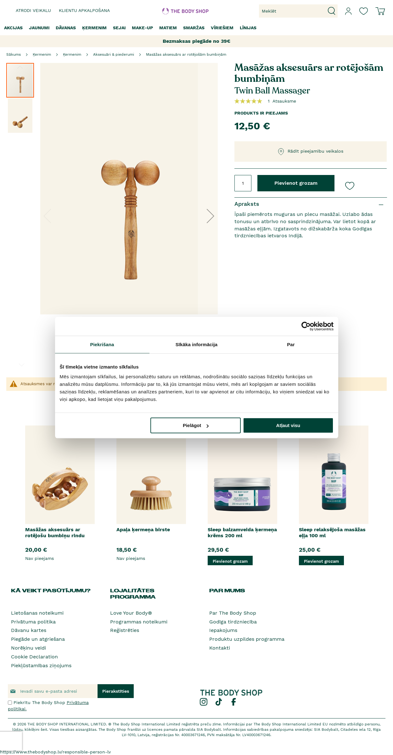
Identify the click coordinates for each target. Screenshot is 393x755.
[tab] (310, 204)
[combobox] (298, 11)
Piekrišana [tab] (102, 344)
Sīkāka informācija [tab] (197, 344)
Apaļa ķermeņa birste (143, 529)
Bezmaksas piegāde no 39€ (196, 41)
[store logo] (177, 11)
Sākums (13, 54)
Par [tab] (291, 344)
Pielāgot (196, 425)
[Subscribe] (116, 691)
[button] (210, 215)
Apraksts (246, 203)
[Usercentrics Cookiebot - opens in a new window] (306, 326)
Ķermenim (42, 54)
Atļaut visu (288, 425)
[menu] (196, 27)
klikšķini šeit (36, 729)
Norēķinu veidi (28, 648)
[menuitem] (13, 27)
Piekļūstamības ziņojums (41, 665)
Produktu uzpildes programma (246, 639)
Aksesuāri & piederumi (113, 54)
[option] (59, 495)
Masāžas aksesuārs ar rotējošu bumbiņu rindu (55, 532)
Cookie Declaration (34, 657)
